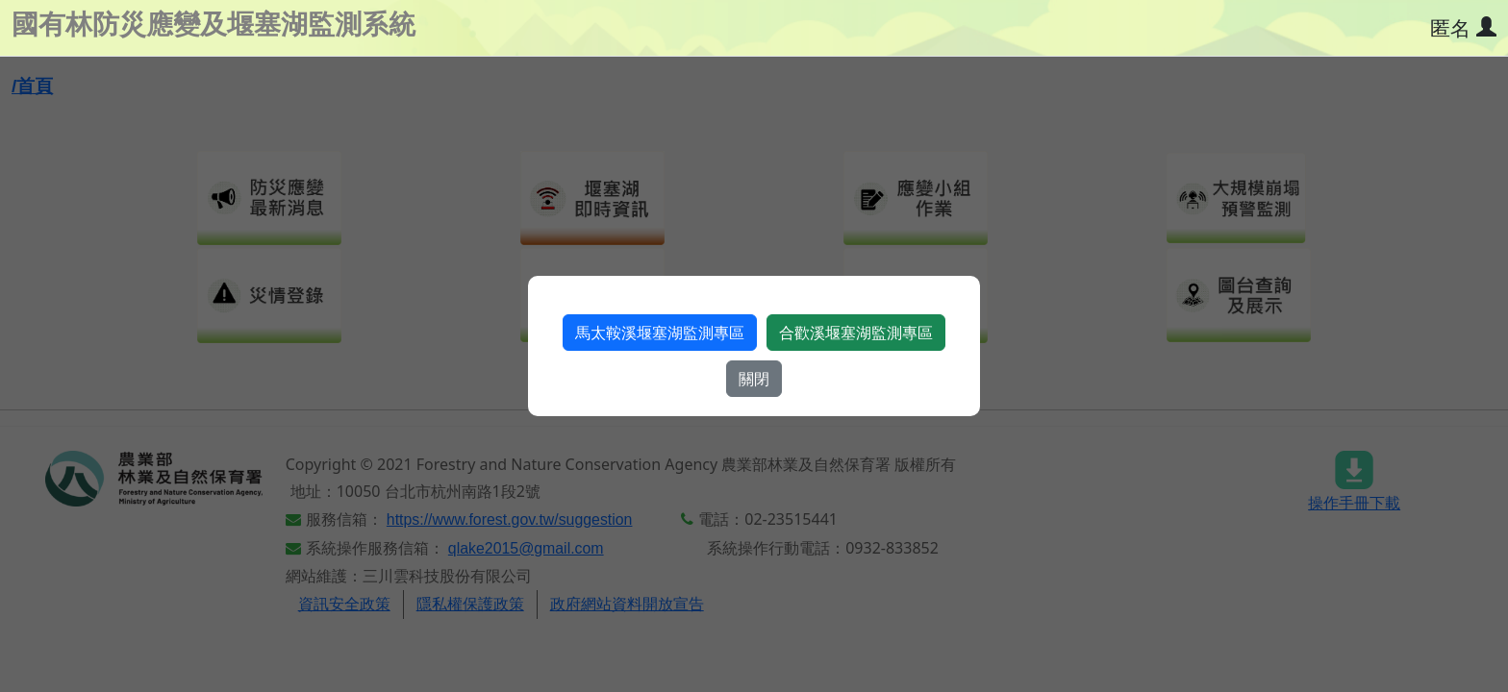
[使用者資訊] (1463, 29)
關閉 (754, 378)
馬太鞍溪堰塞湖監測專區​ (659, 332)
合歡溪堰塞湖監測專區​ (856, 332)
